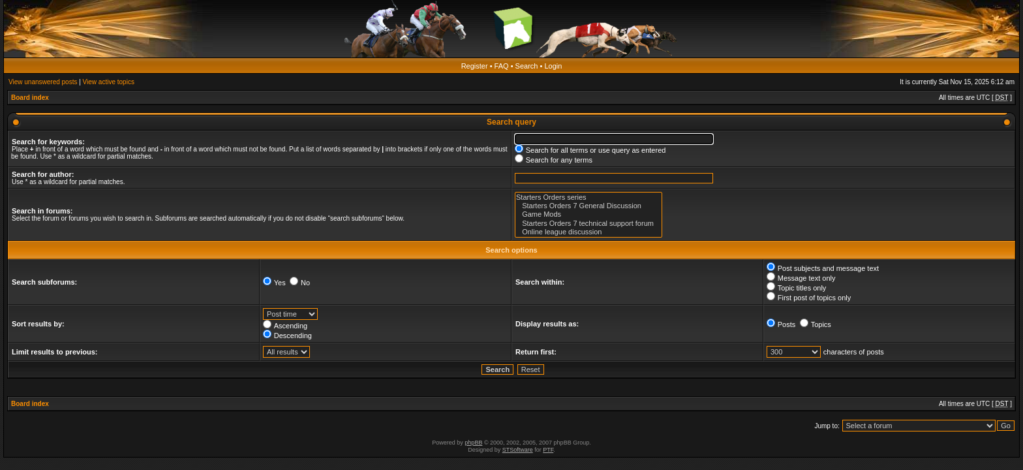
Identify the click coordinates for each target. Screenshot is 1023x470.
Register (474, 66)
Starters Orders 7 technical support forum (588, 223)
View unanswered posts (42, 82)
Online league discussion (588, 232)
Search (526, 66)
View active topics (108, 82)
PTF (548, 449)
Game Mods (588, 214)
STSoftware (517, 449)
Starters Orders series (588, 197)
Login (553, 66)
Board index (30, 97)
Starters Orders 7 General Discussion (588, 206)
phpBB (473, 442)
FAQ (502, 66)
